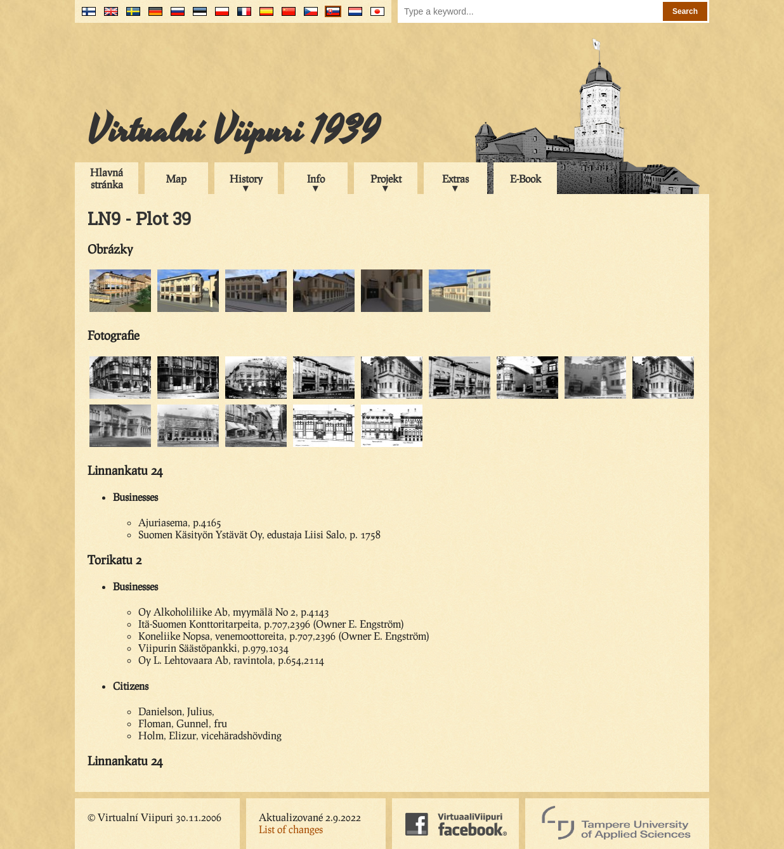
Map (176, 178)
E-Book (525, 178)
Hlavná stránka (106, 178)
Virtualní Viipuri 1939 (233, 131)
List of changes (291, 829)
